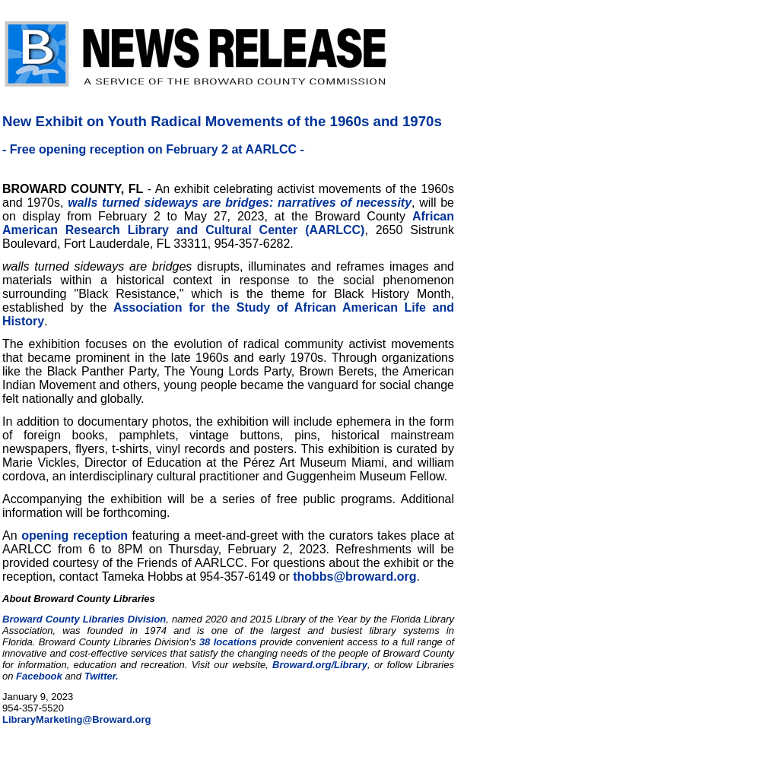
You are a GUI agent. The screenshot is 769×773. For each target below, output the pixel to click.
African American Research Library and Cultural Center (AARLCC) (228, 223)
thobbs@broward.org (354, 576)
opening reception (74, 535)
